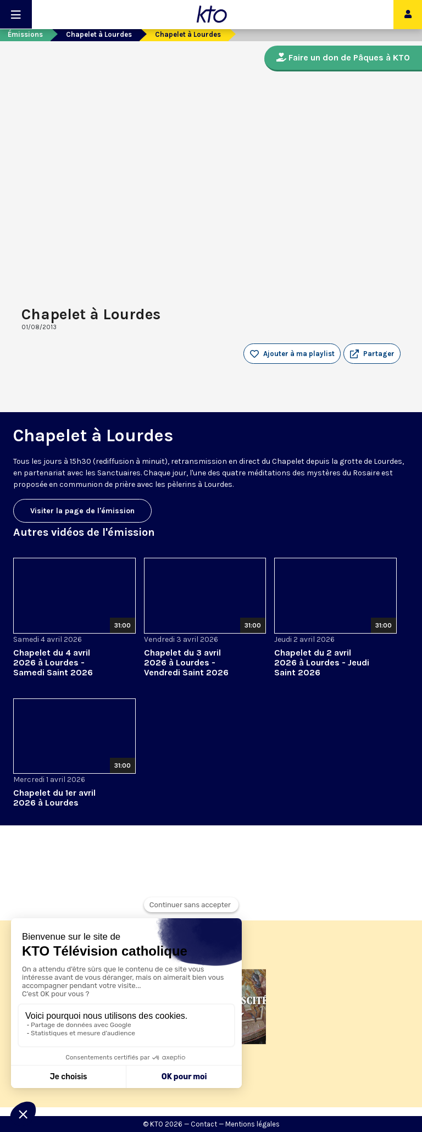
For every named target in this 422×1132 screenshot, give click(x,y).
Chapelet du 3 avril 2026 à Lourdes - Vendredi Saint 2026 (186, 662)
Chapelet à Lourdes (99, 34)
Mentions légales (252, 1124)
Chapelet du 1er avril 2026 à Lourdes (54, 797)
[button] (372, 353)
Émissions (25, 34)
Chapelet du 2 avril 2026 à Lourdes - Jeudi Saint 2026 (321, 662)
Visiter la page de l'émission (82, 510)
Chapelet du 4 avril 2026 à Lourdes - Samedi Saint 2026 (53, 662)
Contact (204, 1124)
